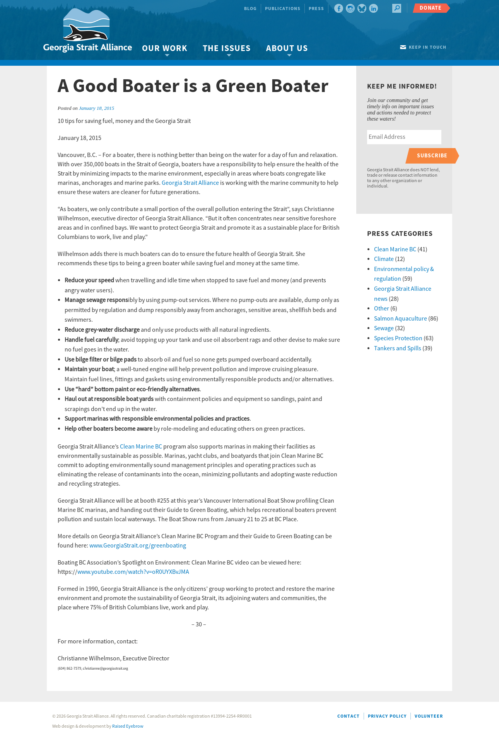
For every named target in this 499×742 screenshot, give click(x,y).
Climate (384, 259)
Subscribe (432, 155)
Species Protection (398, 338)
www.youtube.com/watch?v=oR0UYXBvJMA (133, 572)
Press (316, 8)
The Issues (227, 48)
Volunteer (429, 716)
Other (381, 308)
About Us (287, 48)
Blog (250, 8)
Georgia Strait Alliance (191, 183)
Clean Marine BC (141, 446)
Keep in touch (427, 47)
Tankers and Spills (397, 348)
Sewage (384, 328)
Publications (283, 8)
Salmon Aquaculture (400, 318)
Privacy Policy (387, 716)
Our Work (164, 48)
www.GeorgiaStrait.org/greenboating (137, 545)
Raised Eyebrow (128, 726)
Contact (348, 716)
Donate (431, 8)
